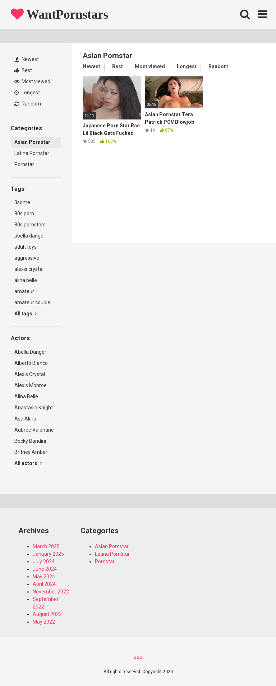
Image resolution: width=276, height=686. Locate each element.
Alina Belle (26, 396)
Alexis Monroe (30, 385)
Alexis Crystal (29, 374)
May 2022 (44, 622)
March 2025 (46, 546)
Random (27, 104)
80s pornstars (30, 224)
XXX (138, 658)
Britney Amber (30, 452)
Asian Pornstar (32, 142)
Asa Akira (25, 419)
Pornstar (24, 164)
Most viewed (32, 81)
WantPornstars (59, 14)
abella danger (29, 236)
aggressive (26, 258)
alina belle (25, 280)
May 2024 (44, 576)
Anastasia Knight (33, 407)
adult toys (25, 247)
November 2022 (51, 592)
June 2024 (45, 569)
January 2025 (48, 554)
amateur (24, 291)
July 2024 (44, 561)
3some (22, 202)
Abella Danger (30, 352)
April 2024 (44, 584)
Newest (27, 59)
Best (23, 70)
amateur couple (32, 302)
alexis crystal (28, 269)
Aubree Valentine (34, 430)
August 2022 (47, 614)
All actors (28, 463)
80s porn (24, 213)
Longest (27, 92)
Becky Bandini (30, 441)
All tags (25, 313)
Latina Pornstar (31, 153)
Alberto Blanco (31, 363)
